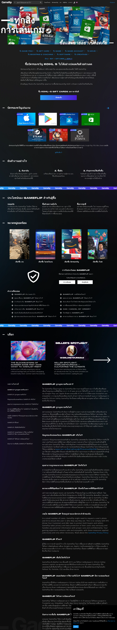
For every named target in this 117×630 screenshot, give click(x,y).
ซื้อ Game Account (74, 51)
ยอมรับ (76, 626)
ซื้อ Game (57, 51)
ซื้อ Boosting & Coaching (41, 54)
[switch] (74, 2)
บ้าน (46, 59)
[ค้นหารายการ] (27, 2)
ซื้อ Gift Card (43, 51)
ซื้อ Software (64, 54)
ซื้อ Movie (91, 51)
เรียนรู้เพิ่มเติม (85, 281)
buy (51, 59)
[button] (41, 2)
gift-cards (59, 59)
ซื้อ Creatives (81, 54)
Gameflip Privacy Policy (98, 533)
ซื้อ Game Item (26, 51)
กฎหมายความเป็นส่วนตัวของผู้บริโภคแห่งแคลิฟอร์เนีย (76, 449)
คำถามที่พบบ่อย (67, 281)
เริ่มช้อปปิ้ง (58, 98)
